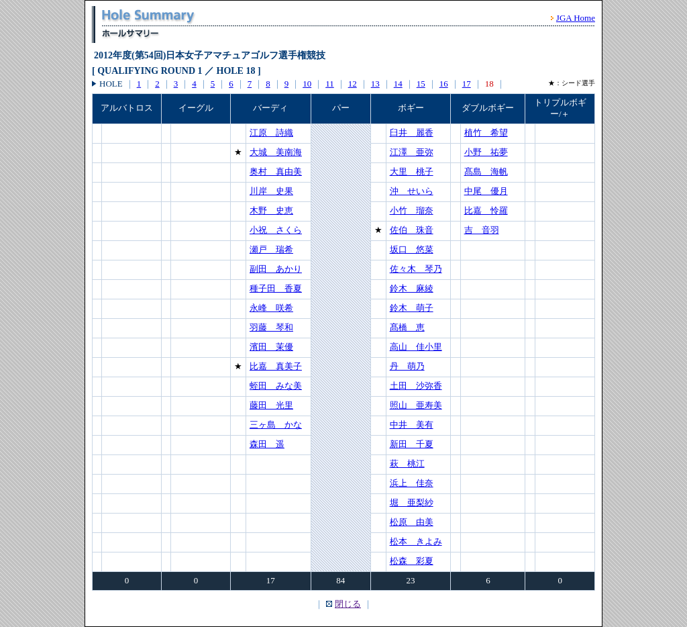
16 (443, 84)
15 (421, 84)
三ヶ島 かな (276, 425)
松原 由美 (411, 522)
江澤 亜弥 (411, 152)
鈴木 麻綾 (411, 288)
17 (466, 84)
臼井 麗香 (411, 133)
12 (352, 84)
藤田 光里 (271, 405)
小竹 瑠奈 (411, 210)
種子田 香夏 (276, 288)
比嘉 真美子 (276, 366)
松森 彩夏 (411, 561)
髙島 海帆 (486, 171)
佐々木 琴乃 (416, 269)
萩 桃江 (407, 464)
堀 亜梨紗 (411, 502)
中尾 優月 (486, 191)
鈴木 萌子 (411, 308)
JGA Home (575, 18)
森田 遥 (267, 444)
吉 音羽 (481, 230)
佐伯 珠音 (411, 230)
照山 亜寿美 (416, 405)
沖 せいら (411, 191)
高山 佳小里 (416, 347)
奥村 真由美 (276, 171)
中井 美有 (411, 425)
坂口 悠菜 (411, 249)
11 (329, 84)
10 (307, 84)
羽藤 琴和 (271, 327)
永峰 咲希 (271, 308)
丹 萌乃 (407, 366)
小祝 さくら (276, 230)
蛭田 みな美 (276, 386)
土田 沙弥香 (416, 386)
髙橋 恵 (407, 327)
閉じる (348, 604)
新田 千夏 (411, 444)
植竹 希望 (486, 133)
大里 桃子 (411, 171)
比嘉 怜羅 (486, 210)
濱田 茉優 (271, 347)
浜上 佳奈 (411, 483)
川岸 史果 (271, 191)
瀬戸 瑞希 (271, 249)
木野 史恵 (271, 210)
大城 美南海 (276, 152)
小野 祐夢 (486, 152)
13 (375, 84)
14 (398, 84)
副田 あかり (276, 269)
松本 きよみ (416, 541)
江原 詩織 (271, 133)
